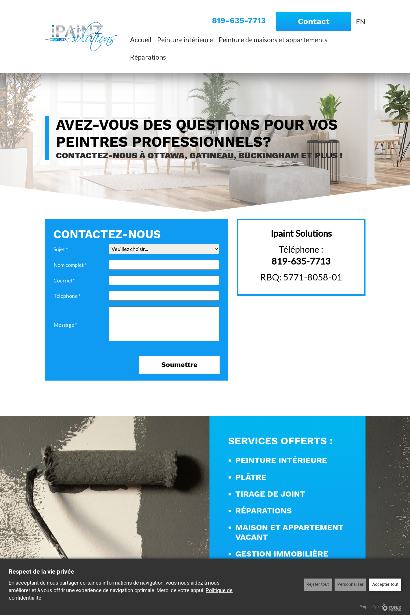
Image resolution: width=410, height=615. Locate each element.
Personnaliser (350, 584)
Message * (65, 325)
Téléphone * (67, 296)
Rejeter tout (318, 584)
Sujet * (60, 249)
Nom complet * (70, 265)
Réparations (148, 57)
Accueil (140, 40)
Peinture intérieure (185, 40)
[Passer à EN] (361, 21)
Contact (314, 21)
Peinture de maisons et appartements (273, 40)
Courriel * (64, 280)
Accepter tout (385, 584)
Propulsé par (380, 607)
